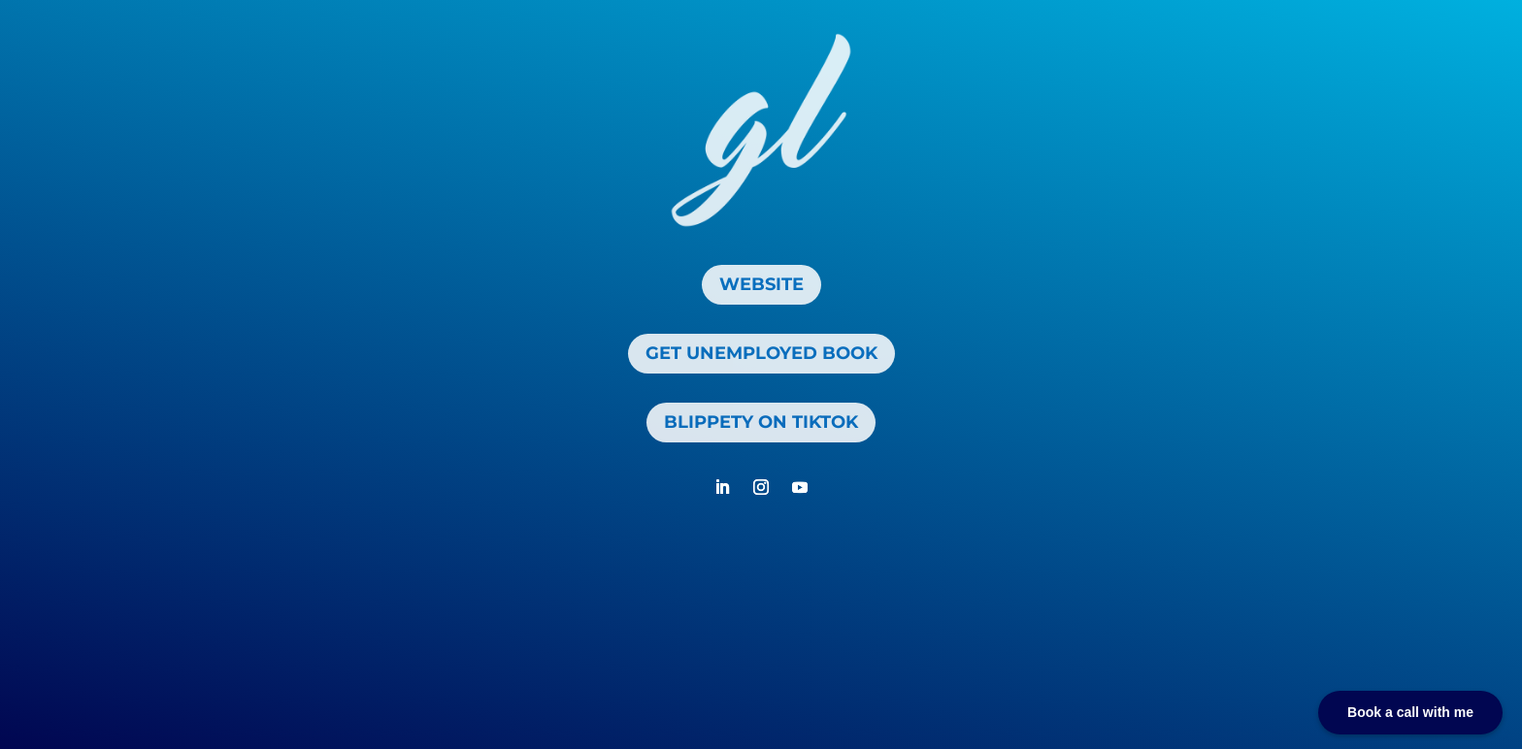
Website (761, 284)
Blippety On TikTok (761, 422)
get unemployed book (761, 353)
